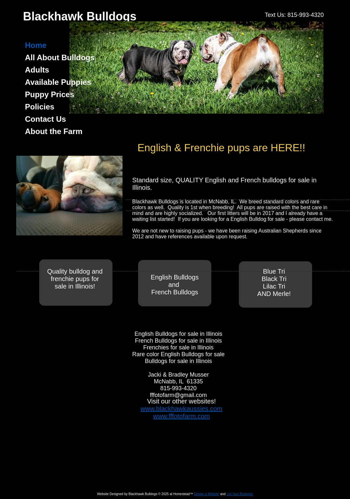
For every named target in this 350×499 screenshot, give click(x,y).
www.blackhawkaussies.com (181, 408)
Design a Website (206, 494)
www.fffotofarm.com (181, 416)
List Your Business (240, 494)
